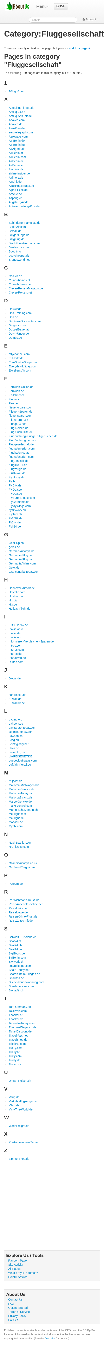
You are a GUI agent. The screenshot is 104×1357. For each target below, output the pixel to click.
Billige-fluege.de (19, 235)
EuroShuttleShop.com (23, 362)
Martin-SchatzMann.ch (23, 809)
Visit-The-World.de (20, 1109)
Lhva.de (14, 748)
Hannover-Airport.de (22, 588)
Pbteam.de (16, 883)
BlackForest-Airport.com (24, 243)
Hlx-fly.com (16, 596)
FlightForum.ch (18, 419)
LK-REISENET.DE (20, 756)
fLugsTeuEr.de (18, 465)
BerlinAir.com (17, 226)
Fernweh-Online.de (21, 387)
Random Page (17, 1260)
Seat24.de (15, 949)
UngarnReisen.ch (20, 1080)
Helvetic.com (17, 592)
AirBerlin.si (15, 165)
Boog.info (15, 251)
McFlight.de (16, 818)
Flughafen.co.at (19, 452)
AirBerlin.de (16, 161)
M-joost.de (15, 781)
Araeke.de (15, 194)
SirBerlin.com (17, 957)
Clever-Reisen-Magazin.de (26, 288)
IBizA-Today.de (18, 625)
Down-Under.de (19, 333)
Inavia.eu (14, 637)
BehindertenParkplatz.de (24, 222)
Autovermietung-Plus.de (24, 206)
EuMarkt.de (16, 358)
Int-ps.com (15, 645)
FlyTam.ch (15, 514)
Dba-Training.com (20, 313)
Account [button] (91, 19)
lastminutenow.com (21, 731)
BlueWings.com (19, 247)
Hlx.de (13, 604)
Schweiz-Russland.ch (22, 937)
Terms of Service (19, 1311)
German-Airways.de (21, 551)
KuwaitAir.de (17, 703)
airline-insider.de (19, 173)
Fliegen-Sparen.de (20, 411)
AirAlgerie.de (17, 148)
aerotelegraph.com (21, 132)
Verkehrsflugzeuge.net (23, 1101)
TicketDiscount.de (20, 1031)
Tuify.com (15, 1064)
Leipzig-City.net (18, 744)
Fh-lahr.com (16, 395)
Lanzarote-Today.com (22, 727)
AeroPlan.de (17, 128)
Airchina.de (16, 169)
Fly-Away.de (16, 477)
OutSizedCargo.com (22, 867)
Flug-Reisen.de (18, 428)
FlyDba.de (15, 493)
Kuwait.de (15, 699)
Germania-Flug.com (21, 555)
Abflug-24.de (17, 112)
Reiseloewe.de (18, 912)
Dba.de (13, 317)
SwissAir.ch (16, 990)
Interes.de (15, 653)
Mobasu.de (16, 822)
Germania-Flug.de (20, 559)
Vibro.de (14, 1105)
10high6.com (17, 91)
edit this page (78, 48)
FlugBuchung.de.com (22, 440)
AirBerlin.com (17, 157)
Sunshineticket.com (21, 986)
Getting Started (18, 1307)
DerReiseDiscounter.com (25, 321)
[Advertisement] (38, 1201)
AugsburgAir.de (18, 202)
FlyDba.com (16, 489)
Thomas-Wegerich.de (22, 1027)
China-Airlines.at (19, 280)
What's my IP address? (23, 1272)
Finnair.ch (15, 399)
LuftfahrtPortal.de (20, 764)
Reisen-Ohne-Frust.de (23, 916)
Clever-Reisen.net (20, 292)
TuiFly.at (14, 1052)
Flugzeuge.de (17, 469)
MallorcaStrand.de (20, 797)
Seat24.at (15, 941)
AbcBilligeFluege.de (21, 107)
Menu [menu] (42, 6)
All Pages (14, 1268)
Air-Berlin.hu (17, 144)
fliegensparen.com (20, 415)
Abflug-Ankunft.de (20, 116)
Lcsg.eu (14, 740)
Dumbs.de (15, 337)
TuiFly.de (14, 1060)
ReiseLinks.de (18, 908)
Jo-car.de (15, 678)
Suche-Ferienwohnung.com (26, 982)
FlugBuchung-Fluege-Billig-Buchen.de (33, 436)
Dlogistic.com (17, 325)
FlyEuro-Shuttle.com (22, 497)
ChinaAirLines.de (20, 284)
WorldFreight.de (19, 1126)
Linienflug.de (17, 752)
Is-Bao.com (16, 662)
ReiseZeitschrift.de (21, 920)
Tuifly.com (15, 1056)
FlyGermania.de (19, 502)
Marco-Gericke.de (20, 801)
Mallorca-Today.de (20, 793)
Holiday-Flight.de (19, 608)
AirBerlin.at (16, 153)
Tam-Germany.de (20, 1006)
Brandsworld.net (19, 259)
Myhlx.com (15, 826)
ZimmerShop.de (19, 1158)
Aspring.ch (15, 198)
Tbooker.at (15, 1015)
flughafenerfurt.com (21, 456)
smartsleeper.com (20, 965)
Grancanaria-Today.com (24, 571)
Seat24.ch (15, 945)
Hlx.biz (13, 600)
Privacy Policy (17, 1316)
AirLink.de (15, 181)
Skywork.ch (16, 961)
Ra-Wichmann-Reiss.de (24, 900)
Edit (61, 6)
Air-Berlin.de (17, 140)
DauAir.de (15, 309)
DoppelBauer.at (19, 329)
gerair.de (14, 547)
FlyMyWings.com (20, 506)
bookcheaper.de (19, 255)
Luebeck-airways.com (23, 760)
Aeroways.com (18, 136)
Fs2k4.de (15, 522)
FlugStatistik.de (18, 460)
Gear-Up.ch (16, 543)
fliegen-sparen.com (21, 407)
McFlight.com (17, 814)
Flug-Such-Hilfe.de (21, 432)
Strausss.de (16, 978)
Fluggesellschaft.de (21, 444)
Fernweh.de (16, 391)
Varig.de (14, 1097)
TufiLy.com (15, 1048)
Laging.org (15, 719)
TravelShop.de (18, 1039)
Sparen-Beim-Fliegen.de (24, 974)
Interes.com (16, 649)
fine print (50, 1338)
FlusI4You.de (17, 473)
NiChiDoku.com (19, 846)
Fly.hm (13, 481)
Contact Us (15, 1299)
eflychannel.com (19, 354)
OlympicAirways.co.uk (23, 863)
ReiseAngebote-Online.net (26, 904)
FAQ (11, 1303)
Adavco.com (17, 120)
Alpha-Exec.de (18, 190)
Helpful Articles (17, 1277)
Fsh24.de (15, 526)
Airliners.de (16, 177)
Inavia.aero (16, 629)
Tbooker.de (16, 1019)
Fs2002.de (15, 518)
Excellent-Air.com (20, 370)
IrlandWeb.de (17, 658)
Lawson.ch (15, 736)
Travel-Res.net (18, 1035)
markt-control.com (20, 805)
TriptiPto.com (17, 1043)
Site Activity (15, 1264)
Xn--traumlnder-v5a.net (23, 1142)
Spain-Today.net (19, 970)
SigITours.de (17, 953)
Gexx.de (14, 567)
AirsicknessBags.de (21, 185)
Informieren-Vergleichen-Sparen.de (31, 641)
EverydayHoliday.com (22, 366)
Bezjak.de (15, 231)
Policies (13, 1320)
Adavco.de (15, 124)
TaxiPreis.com (18, 1011)
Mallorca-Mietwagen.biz (24, 785)
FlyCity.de (15, 485)
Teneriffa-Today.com (21, 1023)
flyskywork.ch (17, 510)
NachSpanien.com (20, 842)
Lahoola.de (16, 723)
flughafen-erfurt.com (21, 448)
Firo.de (13, 403)
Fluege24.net (17, 424)
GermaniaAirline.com (22, 563)
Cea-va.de (15, 276)
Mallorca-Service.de (21, 789)
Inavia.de (14, 633)
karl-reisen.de (17, 694)
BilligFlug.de (16, 239)
